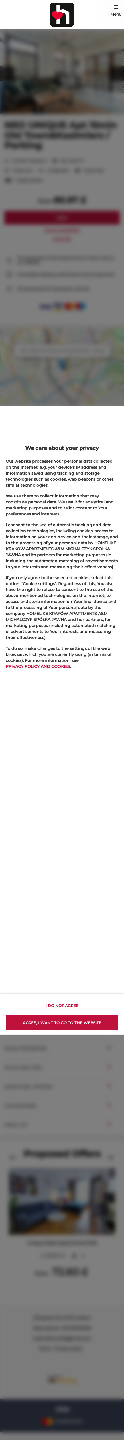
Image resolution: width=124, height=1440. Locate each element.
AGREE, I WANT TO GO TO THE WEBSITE (62, 1022)
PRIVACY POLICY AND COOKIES (38, 666)
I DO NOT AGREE (62, 1005)
